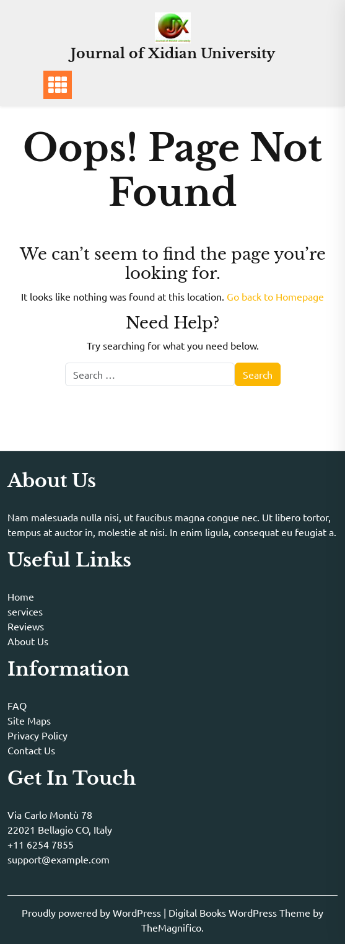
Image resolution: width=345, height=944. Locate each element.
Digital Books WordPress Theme (240, 912)
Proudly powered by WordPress (93, 912)
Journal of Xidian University (173, 53)
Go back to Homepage (275, 296)
